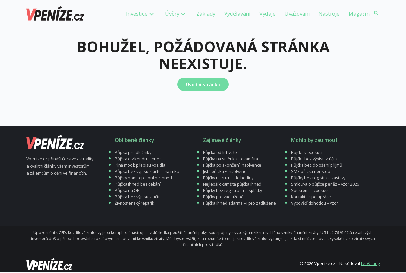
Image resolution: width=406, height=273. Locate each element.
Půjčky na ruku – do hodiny (229, 178)
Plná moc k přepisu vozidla (140, 165)
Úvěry (172, 13)
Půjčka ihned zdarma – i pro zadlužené (240, 203)
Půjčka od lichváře (220, 153)
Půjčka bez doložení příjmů (317, 165)
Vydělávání (237, 13)
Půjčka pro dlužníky (133, 153)
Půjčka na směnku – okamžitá (231, 159)
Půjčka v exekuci (307, 153)
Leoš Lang (370, 264)
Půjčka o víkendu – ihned (138, 159)
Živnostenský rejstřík (134, 203)
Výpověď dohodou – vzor (315, 203)
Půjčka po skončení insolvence (232, 165)
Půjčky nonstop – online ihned (144, 178)
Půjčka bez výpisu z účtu (138, 197)
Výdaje (267, 13)
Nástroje (329, 13)
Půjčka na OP (127, 191)
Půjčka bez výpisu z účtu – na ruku (147, 172)
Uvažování (297, 13)
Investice (136, 13)
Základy (205, 13)
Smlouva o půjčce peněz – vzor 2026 (325, 184)
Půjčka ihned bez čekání (138, 184)
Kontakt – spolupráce (311, 197)
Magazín (359, 13)
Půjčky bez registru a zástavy (319, 178)
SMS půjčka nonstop (311, 172)
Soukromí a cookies (310, 191)
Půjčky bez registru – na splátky (233, 191)
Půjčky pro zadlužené (223, 197)
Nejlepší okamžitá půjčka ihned (232, 184)
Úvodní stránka (203, 84)
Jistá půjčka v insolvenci (225, 172)
